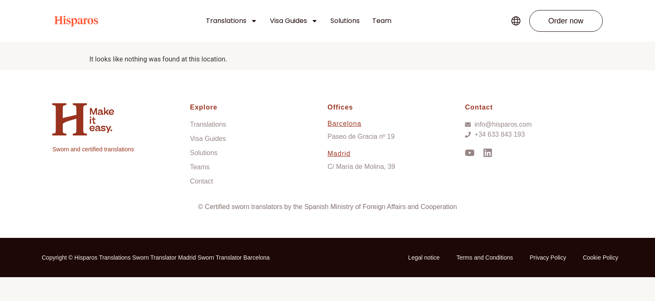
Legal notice (424, 257)
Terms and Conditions (485, 257)
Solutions (345, 21)
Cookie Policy (600, 257)
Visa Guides (294, 20)
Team (381, 21)
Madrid (339, 153)
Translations (231, 20)
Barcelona (344, 123)
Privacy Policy (548, 257)
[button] (566, 21)
